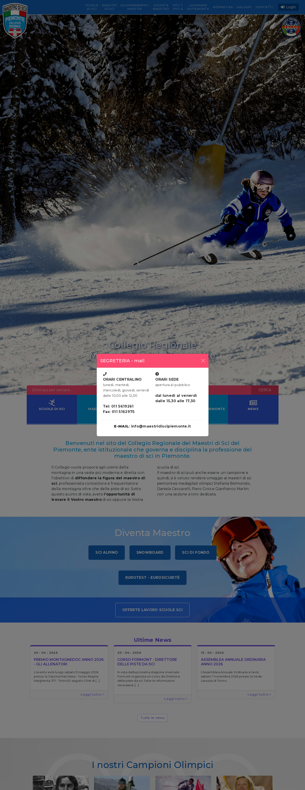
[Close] (203, 360)
